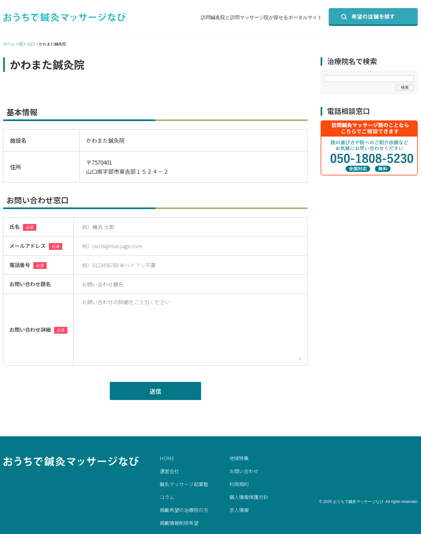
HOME (167, 458)
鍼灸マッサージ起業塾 (184, 484)
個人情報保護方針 (248, 497)
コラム (167, 497)
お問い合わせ (243, 471)
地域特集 (239, 458)
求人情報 (239, 509)
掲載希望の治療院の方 (184, 509)
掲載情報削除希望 (179, 522)
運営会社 (169, 471)
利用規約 (239, 484)
